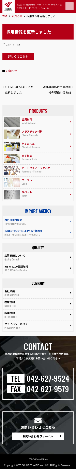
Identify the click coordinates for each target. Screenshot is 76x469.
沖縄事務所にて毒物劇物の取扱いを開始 (57, 89)
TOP (4, 16)
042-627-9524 (48, 378)
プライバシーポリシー (38, 459)
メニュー (69, 6)
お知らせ (17, 16)
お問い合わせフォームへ (38, 436)
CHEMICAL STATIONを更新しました (19, 89)
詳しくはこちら (18, 56)
